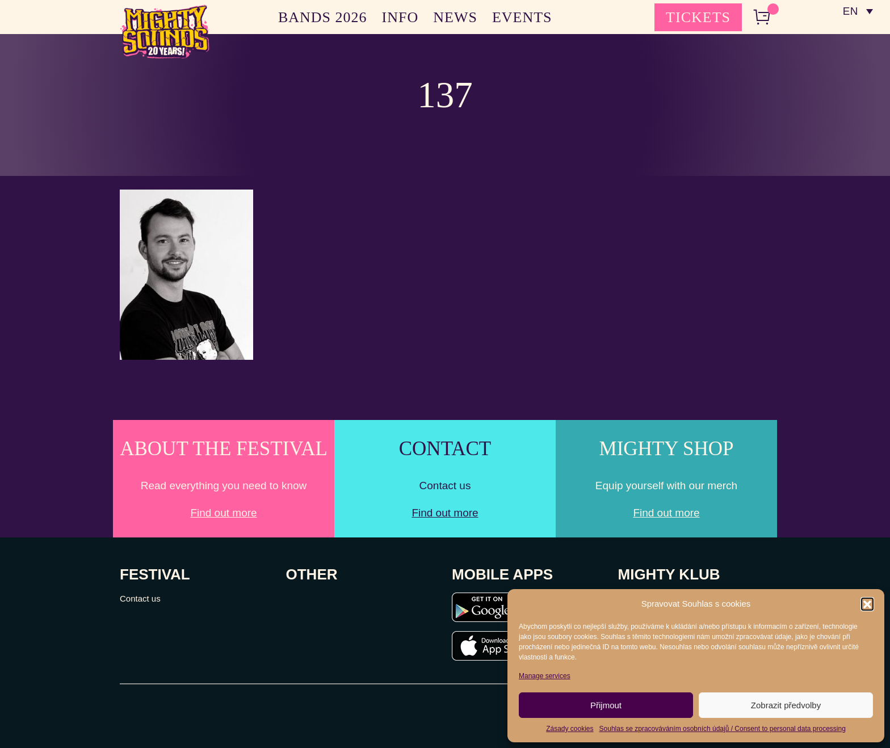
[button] (867, 604)
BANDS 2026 (322, 17)
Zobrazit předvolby (786, 705)
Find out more (223, 513)
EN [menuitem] (850, 12)
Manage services (544, 676)
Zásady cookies (569, 729)
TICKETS (698, 17)
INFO (400, 17)
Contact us (140, 598)
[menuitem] (858, 11)
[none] (858, 11)
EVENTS (522, 17)
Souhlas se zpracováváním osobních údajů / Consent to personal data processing (722, 729)
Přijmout (606, 705)
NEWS (455, 17)
